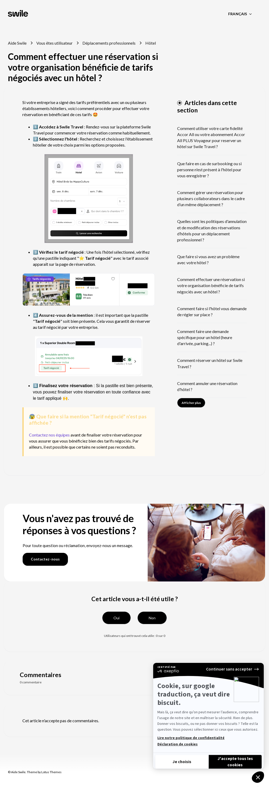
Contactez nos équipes (49, 434)
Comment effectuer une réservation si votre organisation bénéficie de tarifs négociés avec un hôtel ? (211, 285)
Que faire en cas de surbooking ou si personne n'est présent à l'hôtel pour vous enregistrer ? (209, 169)
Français (238, 14)
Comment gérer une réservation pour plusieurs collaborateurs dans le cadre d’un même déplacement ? (211, 198)
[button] (116, 618)
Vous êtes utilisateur (54, 42)
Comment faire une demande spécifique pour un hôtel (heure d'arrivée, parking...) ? (204, 337)
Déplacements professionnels (109, 42)
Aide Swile (17, 42)
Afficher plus (191, 403)
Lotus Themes (51, 772)
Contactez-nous (45, 559)
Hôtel (150, 42)
